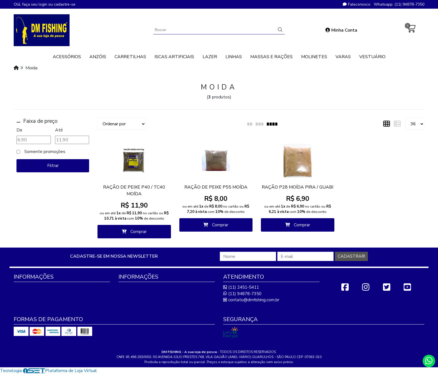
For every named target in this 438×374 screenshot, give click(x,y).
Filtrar (53, 165)
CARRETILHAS (130, 57)
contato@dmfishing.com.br (251, 300)
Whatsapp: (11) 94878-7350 (399, 4)
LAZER (210, 57)
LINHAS (233, 57)
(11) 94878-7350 (242, 294)
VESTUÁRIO (372, 57)
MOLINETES (314, 57)
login (43, 4)
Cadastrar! (351, 256)
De (19, 130)
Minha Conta (341, 30)
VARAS (343, 57)
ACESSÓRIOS (67, 57)
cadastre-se (64, 4)
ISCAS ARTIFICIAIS (174, 57)
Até (59, 130)
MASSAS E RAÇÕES (271, 57)
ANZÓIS (97, 57)
